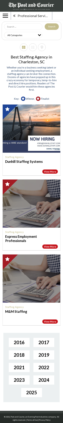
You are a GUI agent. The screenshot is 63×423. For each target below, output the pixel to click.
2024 (43, 380)
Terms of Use (32, 420)
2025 (31, 392)
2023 (19, 380)
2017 (43, 342)
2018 (19, 355)
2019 (43, 355)
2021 (19, 367)
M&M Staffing (16, 311)
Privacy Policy (45, 420)
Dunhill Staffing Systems (24, 161)
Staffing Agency (14, 156)
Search (51, 26)
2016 (19, 342)
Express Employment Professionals (21, 238)
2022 (43, 367)
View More (50, 171)
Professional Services (34, 16)
